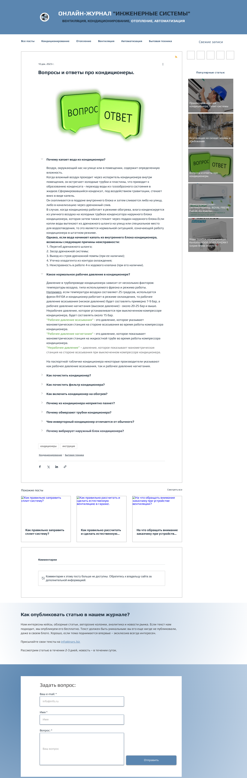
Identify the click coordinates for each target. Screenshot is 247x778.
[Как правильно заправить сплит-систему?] (46, 510)
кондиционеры (48, 446)
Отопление (83, 41)
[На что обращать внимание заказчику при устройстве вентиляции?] (157, 510)
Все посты (27, 41)
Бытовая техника (160, 41)
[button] (42, 159)
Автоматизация (131, 41)
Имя (43, 712)
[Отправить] (151, 760)
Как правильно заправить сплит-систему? (44, 531)
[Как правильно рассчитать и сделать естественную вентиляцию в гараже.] (101, 510)
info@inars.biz (71, 641)
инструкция (68, 446)
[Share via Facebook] (39, 466)
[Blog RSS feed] (176, 57)
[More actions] (163, 64)
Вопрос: (45, 730)
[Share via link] (65, 466)
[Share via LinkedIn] (56, 466)
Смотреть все (174, 489)
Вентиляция (106, 41)
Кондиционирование (55, 41)
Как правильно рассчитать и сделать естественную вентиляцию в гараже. (101, 531)
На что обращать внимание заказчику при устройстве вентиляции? (157, 531)
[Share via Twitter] (48, 466)
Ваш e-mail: (47, 694)
